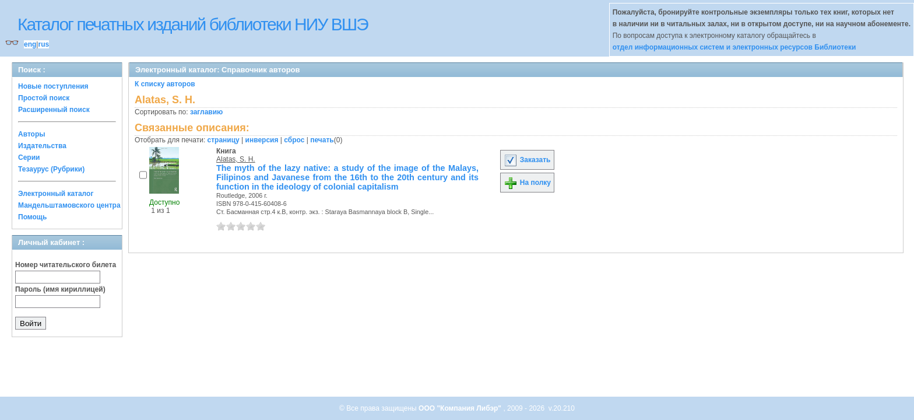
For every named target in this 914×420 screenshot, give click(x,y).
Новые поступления (53, 86)
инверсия (262, 140)
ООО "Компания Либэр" (461, 408)
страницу (224, 140)
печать (322, 140)
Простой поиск (43, 98)
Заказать (527, 160)
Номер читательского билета (65, 265)
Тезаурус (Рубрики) (51, 169)
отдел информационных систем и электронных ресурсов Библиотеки (734, 47)
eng (30, 44)
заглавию (206, 112)
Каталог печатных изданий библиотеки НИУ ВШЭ (192, 24)
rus (43, 44)
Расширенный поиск (54, 110)
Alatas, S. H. (235, 159)
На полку (527, 182)
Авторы (31, 134)
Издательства (42, 146)
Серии (29, 157)
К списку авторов (165, 84)
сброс (294, 140)
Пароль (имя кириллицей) (60, 289)
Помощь (32, 217)
